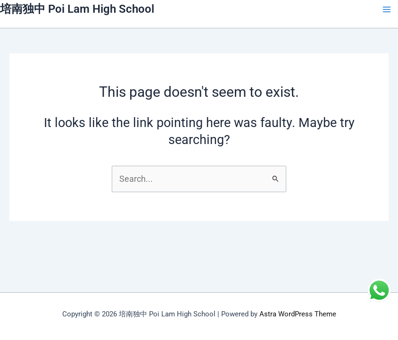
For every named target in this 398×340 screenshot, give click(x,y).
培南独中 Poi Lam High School (77, 9)
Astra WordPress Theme (297, 314)
